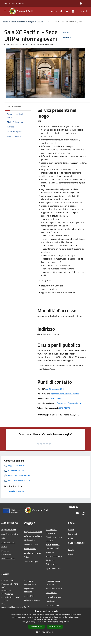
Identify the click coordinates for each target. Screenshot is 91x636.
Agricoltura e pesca (53, 568)
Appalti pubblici (30, 548)
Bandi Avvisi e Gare (54, 588)
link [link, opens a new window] (68, 622)
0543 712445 (64, 407)
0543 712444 (55, 398)
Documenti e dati (8, 558)
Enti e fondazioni (8, 542)
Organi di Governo (8, 529)
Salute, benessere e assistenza (54, 558)
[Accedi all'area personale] (81, 3)
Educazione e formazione (51, 531)
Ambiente (50, 552)
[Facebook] (60, 11)
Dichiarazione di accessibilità (52, 607)
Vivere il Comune (18, 21)
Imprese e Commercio (32, 544)
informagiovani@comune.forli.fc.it (69, 403)
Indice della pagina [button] (14, 106)
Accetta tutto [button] (36, 627)
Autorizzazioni (51, 564)
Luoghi (31, 21)
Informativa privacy (54, 596)
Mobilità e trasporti (31, 561)
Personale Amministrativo (7, 553)
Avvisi (70, 538)
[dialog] (45, 622)
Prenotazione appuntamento (30, 582)
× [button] (88, 610)
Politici (4, 546)
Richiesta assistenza (32, 600)
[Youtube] (66, 11)
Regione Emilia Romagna (14, 3)
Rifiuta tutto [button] (55, 627)
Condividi (67, 32)
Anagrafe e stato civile (33, 531)
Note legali (50, 601)
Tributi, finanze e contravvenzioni (52, 546)
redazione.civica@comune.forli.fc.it (65, 393)
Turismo (27, 557)
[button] (45, 632)
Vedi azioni (67, 37)
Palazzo (40, 21)
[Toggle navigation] (4, 11)
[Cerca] (86, 11)
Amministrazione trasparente (53, 582)
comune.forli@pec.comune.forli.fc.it (16, 607)
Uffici (3, 538)
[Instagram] (72, 11)
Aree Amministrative (9, 534)
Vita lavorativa (29, 540)
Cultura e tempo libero (33, 535)
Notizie (71, 529)
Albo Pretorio (51, 592)
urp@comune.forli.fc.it (55, 389)
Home (5, 21)
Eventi (70, 554)
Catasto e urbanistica (32, 552)
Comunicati (72, 534)
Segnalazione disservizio (29, 590)
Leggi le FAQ (29, 596)
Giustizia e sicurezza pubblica (54, 539)
